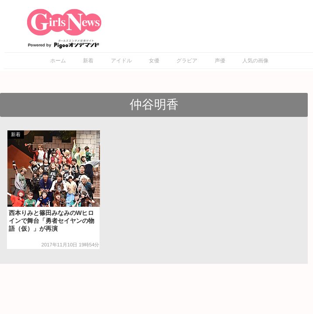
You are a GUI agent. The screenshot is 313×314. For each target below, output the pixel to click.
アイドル (121, 61)
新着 (88, 61)
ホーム (58, 61)
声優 (220, 61)
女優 (154, 61)
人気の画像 (255, 61)
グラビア (186, 61)
